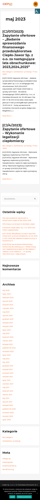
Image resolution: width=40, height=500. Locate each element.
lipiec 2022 (6, 355)
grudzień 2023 (7, 319)
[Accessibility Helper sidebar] (37, 11)
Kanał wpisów (7, 462)
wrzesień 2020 (8, 412)
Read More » (7, 115)
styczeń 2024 (7, 315)
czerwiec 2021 (7, 384)
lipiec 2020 (6, 420)
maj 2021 (5, 387)
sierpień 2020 (7, 416)
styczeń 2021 (7, 402)
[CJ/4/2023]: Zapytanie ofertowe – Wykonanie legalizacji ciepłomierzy (18, 133)
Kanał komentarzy (9, 466)
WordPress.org (8, 469)
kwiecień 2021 (7, 391)
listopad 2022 (7, 344)
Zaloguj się (6, 458)
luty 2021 (5, 398)
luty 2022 (5, 362)
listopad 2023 (7, 323)
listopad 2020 (7, 405)
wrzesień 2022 (8, 351)
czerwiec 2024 (7, 308)
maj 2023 (5, 333)
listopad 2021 (7, 369)
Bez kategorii (7, 72)
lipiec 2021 (6, 380)
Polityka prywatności (24, 497)
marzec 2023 (7, 341)
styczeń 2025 (7, 301)
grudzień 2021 (7, 366)
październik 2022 (9, 348)
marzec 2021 (7, 394)
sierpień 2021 (7, 376)
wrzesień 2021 (8, 373)
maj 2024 (5, 312)
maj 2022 (5, 359)
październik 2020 (9, 409)
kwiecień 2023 (7, 337)
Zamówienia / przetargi (22, 72)
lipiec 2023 (6, 330)
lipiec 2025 (6, 294)
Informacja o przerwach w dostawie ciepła (18, 224)
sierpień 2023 (7, 326)
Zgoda (12, 497)
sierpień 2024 (7, 305)
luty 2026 (5, 290)
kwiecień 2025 (7, 297)
